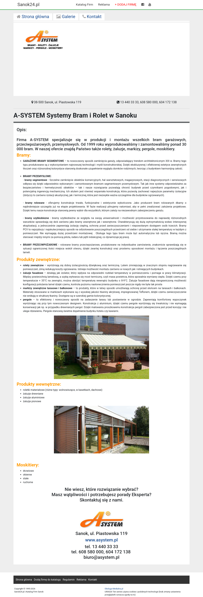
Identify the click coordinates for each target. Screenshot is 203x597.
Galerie (65, 16)
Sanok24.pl (28, 4)
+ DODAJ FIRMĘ (125, 4)
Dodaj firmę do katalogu (47, 579)
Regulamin (69, 579)
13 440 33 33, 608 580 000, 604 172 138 (147, 102)
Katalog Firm (84, 4)
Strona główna (33, 16)
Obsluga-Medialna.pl (114, 588)
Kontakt (92, 16)
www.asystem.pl (101, 540)
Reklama (104, 4)
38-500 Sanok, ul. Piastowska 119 (56, 102)
